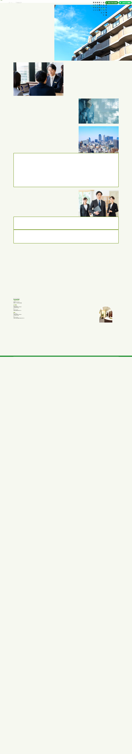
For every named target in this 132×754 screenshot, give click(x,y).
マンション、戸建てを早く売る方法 (42, 722)
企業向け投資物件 (20, 727)
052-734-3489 (22, 625)
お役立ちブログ (103, 731)
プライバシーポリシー (105, 734)
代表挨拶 (101, 716)
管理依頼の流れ (83, 719)
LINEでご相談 (125, 3)
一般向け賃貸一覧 (65, 719)
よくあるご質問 (17, 739)
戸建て (17, 719)
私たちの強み (17, 733)
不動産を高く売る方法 (38, 719)
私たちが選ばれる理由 (39, 716)
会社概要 (101, 719)
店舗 (16, 730)
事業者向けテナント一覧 (67, 722)
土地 (16, 724)
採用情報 (101, 723)
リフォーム (68, 3)
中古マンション (19, 722)
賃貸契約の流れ (62, 725)
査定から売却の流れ (38, 725)
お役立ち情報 (95, 3)
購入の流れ (16, 736)
